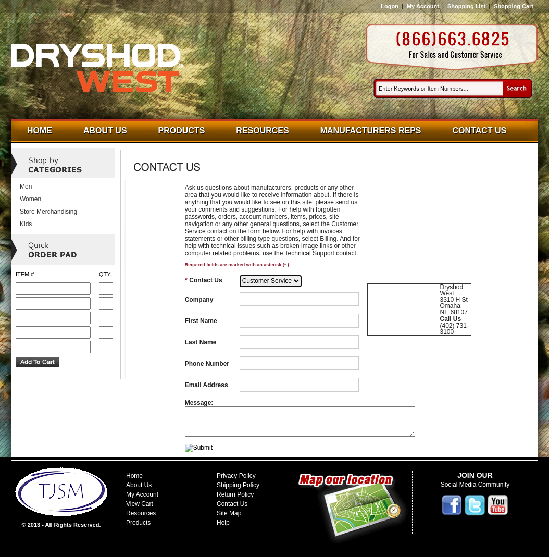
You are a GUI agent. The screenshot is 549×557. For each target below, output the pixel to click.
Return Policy (235, 494)
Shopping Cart (513, 6)
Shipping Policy (238, 485)
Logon (389, 6)
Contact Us (480, 130)
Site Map (229, 513)
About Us (105, 130)
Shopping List (466, 6)
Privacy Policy (236, 475)
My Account (423, 6)
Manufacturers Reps (370, 130)
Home (39, 130)
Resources (262, 130)
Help (223, 522)
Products (181, 130)
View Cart (139, 504)
